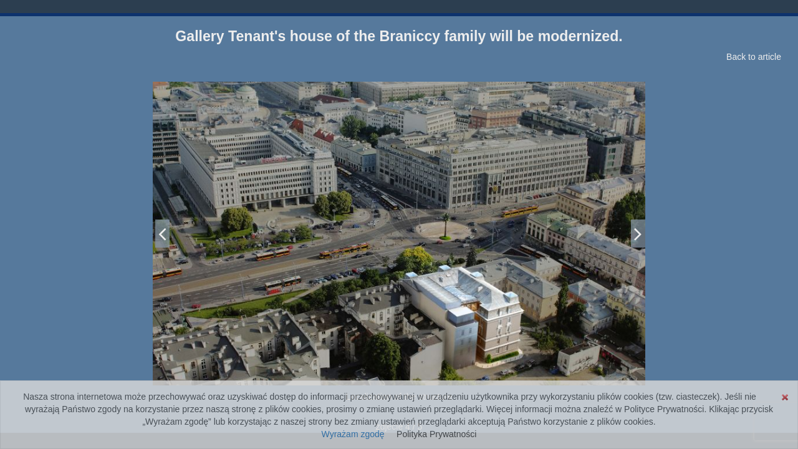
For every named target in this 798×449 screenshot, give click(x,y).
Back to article (753, 57)
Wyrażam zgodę (353, 434)
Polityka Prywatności (436, 434)
